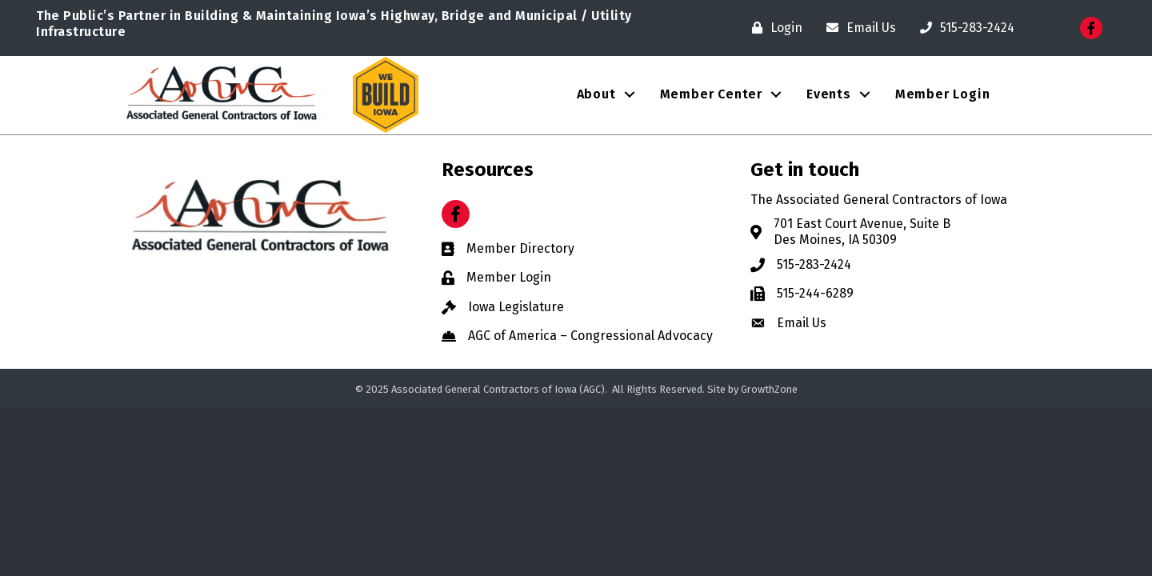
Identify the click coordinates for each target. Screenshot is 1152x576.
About (596, 94)
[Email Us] (857, 28)
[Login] (773, 28)
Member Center (711, 94)
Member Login (942, 94)
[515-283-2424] (963, 28)
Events (828, 94)
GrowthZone (769, 389)
